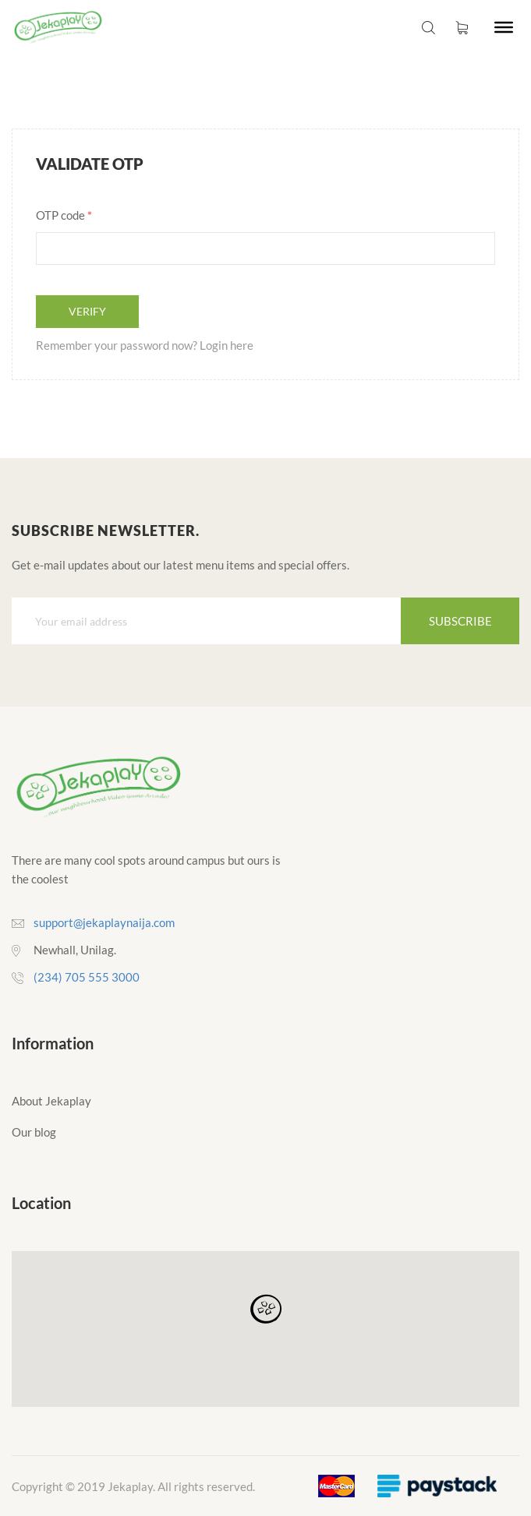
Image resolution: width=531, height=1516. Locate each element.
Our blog (34, 1132)
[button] (265, 1309)
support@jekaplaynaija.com (104, 922)
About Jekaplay (51, 1101)
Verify (87, 311)
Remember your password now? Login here (144, 345)
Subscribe (460, 621)
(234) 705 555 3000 (87, 977)
